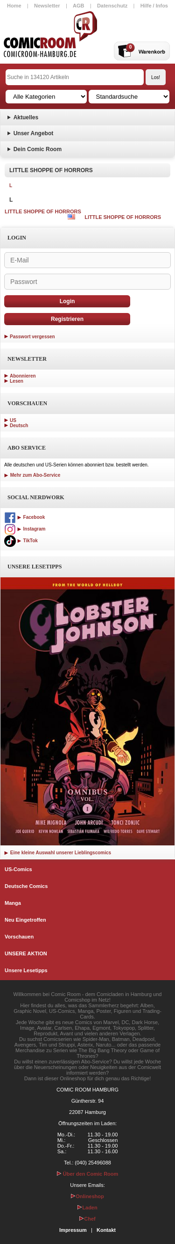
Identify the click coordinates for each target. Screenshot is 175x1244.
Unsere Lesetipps (26, 970)
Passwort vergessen (32, 336)
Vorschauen (19, 936)
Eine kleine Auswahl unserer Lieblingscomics (57, 852)
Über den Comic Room (88, 1174)
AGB (78, 5)
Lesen (16, 381)
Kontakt (106, 1230)
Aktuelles (26, 117)
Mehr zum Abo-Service (32, 475)
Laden (87, 1207)
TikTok (21, 540)
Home (14, 5)
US (13, 420)
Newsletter (47, 5)
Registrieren (67, 319)
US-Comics (18, 869)
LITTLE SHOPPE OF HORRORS (43, 211)
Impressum (73, 1230)
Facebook (24, 517)
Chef (87, 1219)
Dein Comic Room (38, 149)
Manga (13, 903)
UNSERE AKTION (26, 953)
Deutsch (19, 425)
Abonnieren (23, 375)
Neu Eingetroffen (25, 920)
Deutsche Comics (26, 886)
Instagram (24, 528)
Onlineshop (87, 1196)
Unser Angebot (34, 133)
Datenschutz (112, 5)
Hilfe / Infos (154, 5)
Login (67, 301)
